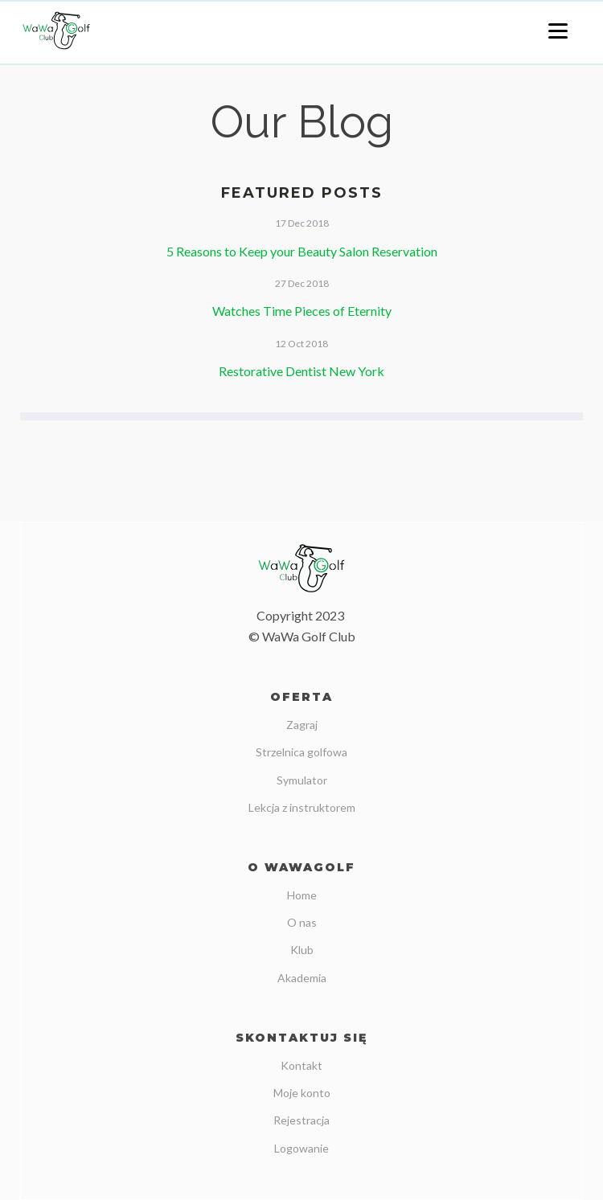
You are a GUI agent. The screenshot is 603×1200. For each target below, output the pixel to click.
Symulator (302, 780)
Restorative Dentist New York (301, 371)
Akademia (301, 978)
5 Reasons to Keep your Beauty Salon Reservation (301, 251)
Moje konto (301, 1093)
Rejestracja (301, 1120)
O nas (302, 922)
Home (302, 895)
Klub (302, 949)
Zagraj (302, 724)
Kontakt (301, 1065)
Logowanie (301, 1148)
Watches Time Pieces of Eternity (302, 310)
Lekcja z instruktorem (301, 807)
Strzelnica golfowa (301, 752)
